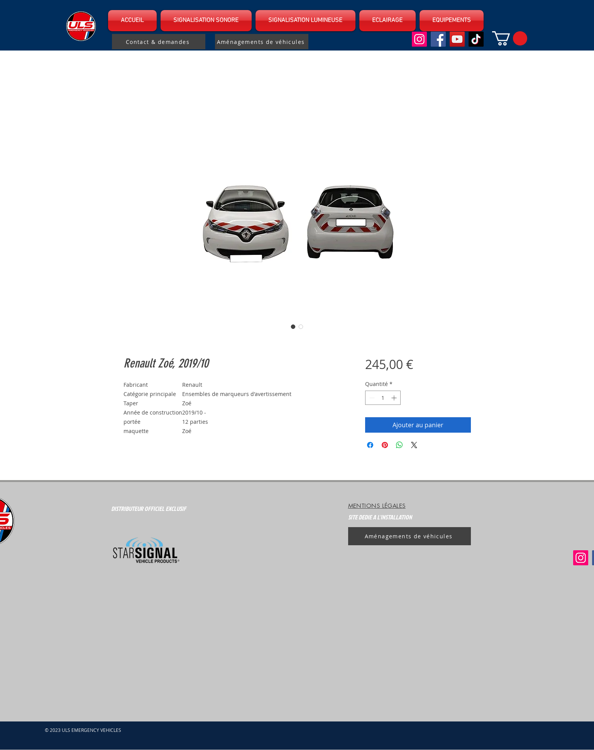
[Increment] (394, 397)
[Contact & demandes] (158, 41)
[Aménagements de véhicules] (261, 41)
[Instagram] (419, 39)
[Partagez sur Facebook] (370, 445)
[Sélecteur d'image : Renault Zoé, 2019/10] (293, 326)
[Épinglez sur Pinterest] (384, 445)
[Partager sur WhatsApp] (399, 445)
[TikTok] (476, 39)
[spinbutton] (383, 397)
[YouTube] (457, 39)
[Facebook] (438, 39)
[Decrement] (371, 397)
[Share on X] (414, 445)
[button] (206, 20)
